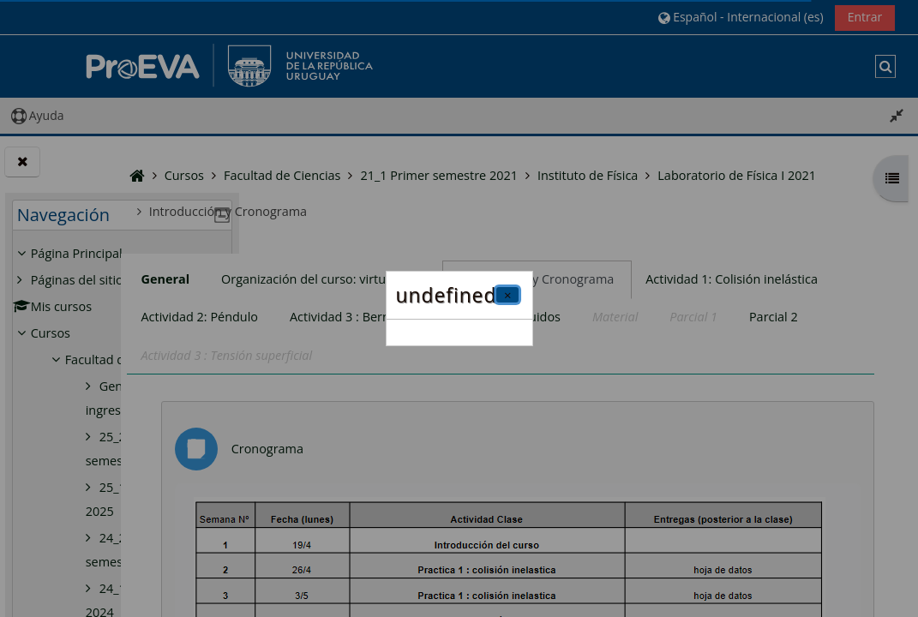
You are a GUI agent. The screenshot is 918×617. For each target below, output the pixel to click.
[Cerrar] (507, 295)
